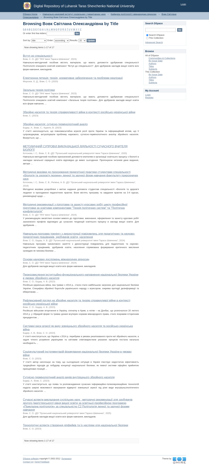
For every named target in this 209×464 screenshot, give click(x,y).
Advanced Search (154, 42)
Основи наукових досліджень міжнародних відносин (56, 259)
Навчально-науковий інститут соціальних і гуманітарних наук (74, 14)
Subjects (153, 69)
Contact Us (28, 462)
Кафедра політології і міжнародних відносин (133, 14)
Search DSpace (155, 35)
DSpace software (31, 458)
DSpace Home (30, 14)
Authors (152, 63)
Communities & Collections (162, 58)
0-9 (24, 29)
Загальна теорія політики (39, 90)
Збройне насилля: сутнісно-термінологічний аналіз (55, 124)
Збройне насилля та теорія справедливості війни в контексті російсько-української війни (79, 112)
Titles (151, 66)
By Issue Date (156, 60)
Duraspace (66, 458)
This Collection (154, 38)
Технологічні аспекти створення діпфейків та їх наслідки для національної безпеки (75, 425)
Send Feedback (42, 462)
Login (183, 4)
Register (149, 97)
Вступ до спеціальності (37, 55)
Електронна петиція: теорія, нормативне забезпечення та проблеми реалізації (73, 78)
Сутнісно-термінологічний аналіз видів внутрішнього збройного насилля (69, 377)
